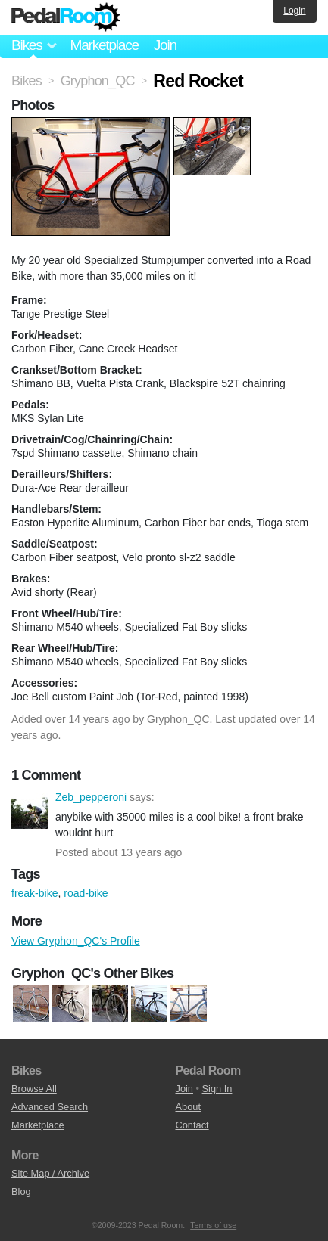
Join (165, 45)
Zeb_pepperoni (29, 811)
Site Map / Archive (50, 1173)
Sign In (217, 1088)
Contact (192, 1125)
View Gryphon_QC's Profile (75, 941)
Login (294, 10)
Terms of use (213, 1225)
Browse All (34, 1088)
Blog (21, 1191)
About (188, 1106)
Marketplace (104, 45)
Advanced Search (49, 1106)
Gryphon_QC (178, 719)
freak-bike (34, 893)
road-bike (86, 893)
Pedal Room (65, 17)
